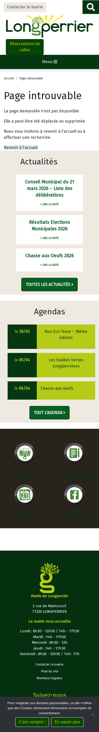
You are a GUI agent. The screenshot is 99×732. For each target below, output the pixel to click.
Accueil (9, 78)
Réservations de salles (25, 46)
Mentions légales (49, 678)
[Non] (92, 714)
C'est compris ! (32, 722)
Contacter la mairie (25, 7)
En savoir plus (67, 722)
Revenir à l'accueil (21, 147)
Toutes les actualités (49, 284)
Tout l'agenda (49, 412)
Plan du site (49, 671)
